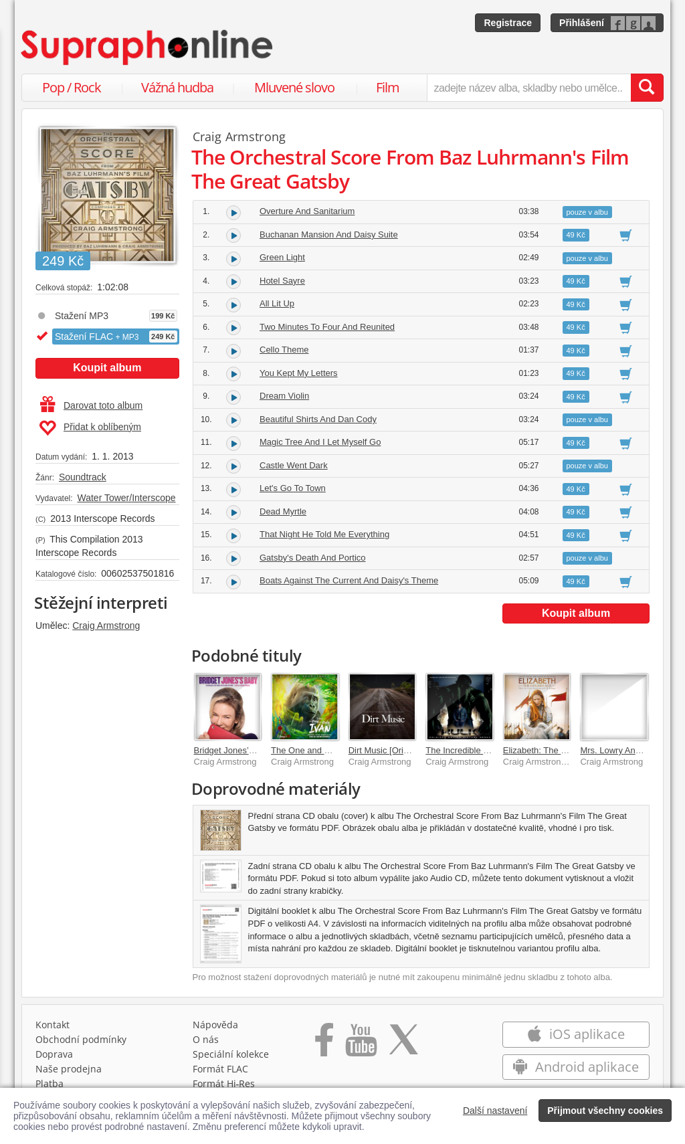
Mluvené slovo (294, 87)
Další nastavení (495, 1110)
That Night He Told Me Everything (324, 534)
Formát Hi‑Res (224, 1083)
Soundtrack (82, 477)
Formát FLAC (220, 1068)
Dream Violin (284, 396)
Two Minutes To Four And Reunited (327, 327)
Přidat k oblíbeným (90, 428)
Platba (49, 1083)
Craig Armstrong (106, 625)
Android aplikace (575, 1067)
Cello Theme (284, 350)
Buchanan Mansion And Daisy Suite (329, 234)
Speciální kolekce (231, 1054)
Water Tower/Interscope (126, 497)
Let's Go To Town (293, 488)
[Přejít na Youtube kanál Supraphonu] (360, 1044)
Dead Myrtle (283, 511)
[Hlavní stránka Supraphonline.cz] (147, 47)
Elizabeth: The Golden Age (554, 750)
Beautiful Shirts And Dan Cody (318, 419)
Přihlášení (581, 22)
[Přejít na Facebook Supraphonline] (324, 1044)
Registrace (508, 22)
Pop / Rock (71, 87)
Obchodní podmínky (80, 1039)
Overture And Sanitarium (307, 211)
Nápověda (215, 1024)
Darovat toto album (91, 405)
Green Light (282, 257)
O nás (206, 1039)
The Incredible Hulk (462, 750)
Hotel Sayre (282, 281)
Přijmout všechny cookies (605, 1110)
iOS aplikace (575, 1034)
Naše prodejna (68, 1068)
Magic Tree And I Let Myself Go (320, 442)
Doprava (54, 1054)
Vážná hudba (177, 87)
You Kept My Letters (299, 373)
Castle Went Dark (294, 465)
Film (387, 87)
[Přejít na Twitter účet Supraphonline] (403, 1044)
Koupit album (107, 367)
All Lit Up (277, 303)
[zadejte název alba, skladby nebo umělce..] (529, 88)
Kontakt (52, 1024)
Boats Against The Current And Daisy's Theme (349, 580)
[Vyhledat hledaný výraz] (647, 88)
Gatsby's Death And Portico (313, 558)
